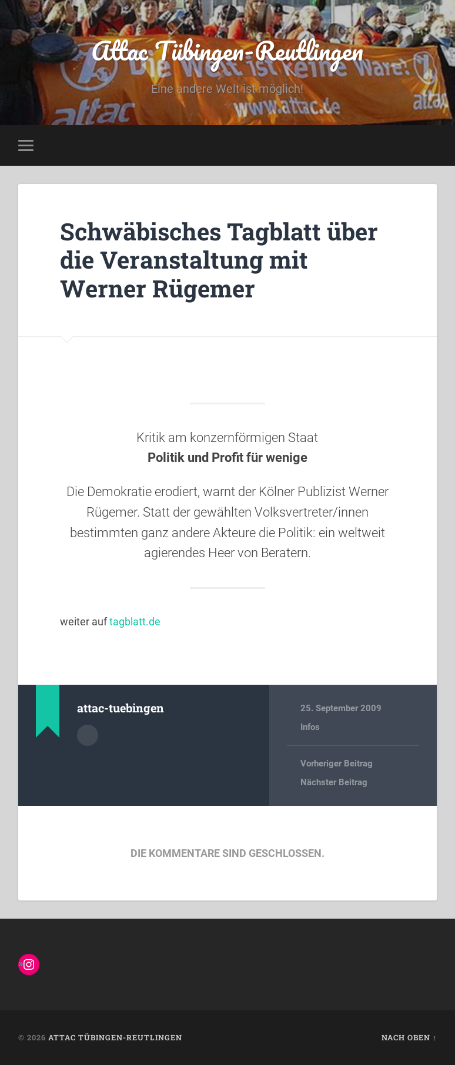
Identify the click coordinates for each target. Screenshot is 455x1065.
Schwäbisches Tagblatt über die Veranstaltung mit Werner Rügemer (219, 260)
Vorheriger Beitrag (336, 763)
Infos (310, 727)
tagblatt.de (134, 621)
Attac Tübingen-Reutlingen (227, 50)
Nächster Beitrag (333, 782)
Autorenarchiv (87, 735)
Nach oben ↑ (409, 1037)
